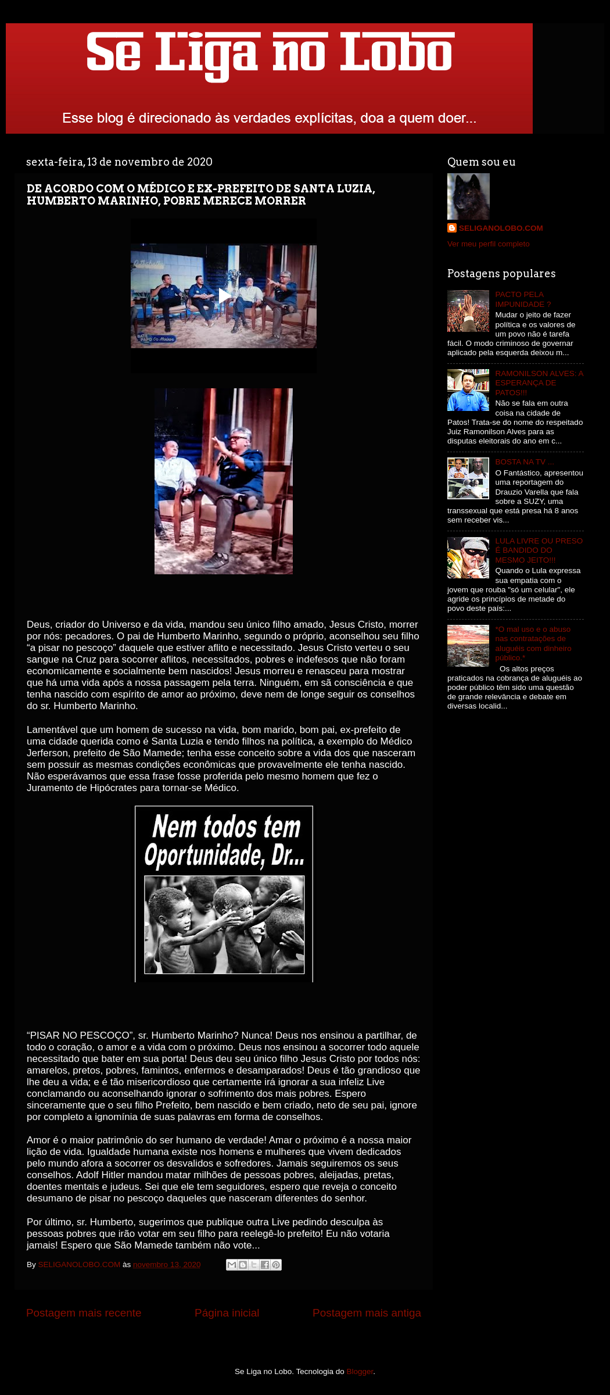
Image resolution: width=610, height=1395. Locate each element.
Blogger (360, 1371)
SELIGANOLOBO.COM (501, 228)
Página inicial (227, 1313)
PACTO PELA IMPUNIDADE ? (523, 299)
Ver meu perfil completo (488, 243)
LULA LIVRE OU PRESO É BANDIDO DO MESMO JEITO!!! (539, 550)
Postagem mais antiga (367, 1313)
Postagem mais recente (83, 1313)
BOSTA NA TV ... (524, 461)
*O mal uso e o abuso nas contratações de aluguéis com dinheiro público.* (533, 643)
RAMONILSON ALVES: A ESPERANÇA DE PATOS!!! (539, 382)
